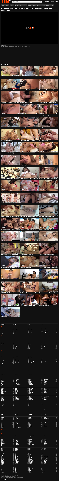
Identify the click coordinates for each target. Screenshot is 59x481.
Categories (47, 1)
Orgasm (2, 436)
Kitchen (30, 414)
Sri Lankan (45, 460)
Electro (45, 374)
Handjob (12, 5)
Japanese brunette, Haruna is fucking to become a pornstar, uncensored (10, 165)
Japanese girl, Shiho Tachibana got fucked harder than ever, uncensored (10, 254)
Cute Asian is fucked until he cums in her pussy (46, 153)
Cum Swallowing (46, 361)
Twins (30, 472)
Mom (16, 426)
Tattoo (16, 467)
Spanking (30, 459)
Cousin (16, 359)
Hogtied (2, 398)
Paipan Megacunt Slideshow (43, 140)
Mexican (2, 425)
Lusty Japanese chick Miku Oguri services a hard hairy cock (10, 191)
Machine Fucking (46, 422)
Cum (16, 361)
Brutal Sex (31, 347)
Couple (2, 359)
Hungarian (45, 399)
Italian (16, 405)
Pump (45, 444)
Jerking (29, 5)
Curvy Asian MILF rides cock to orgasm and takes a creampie (29, 216)
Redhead (16, 448)
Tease (2, 468)
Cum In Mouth (31, 361)
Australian (31, 332)
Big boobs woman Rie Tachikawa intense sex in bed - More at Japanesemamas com (48, 89)
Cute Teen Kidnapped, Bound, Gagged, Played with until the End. (10, 267)
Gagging (2, 388)
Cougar (45, 358)
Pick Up (16, 441)
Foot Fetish (17, 383)
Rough (30, 449)
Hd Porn (4, 479)
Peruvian (45, 440)
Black (30, 343)
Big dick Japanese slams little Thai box (7, 140)
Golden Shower (3, 391)
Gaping (45, 388)
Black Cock (45, 343)
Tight (2, 470)
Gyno (30, 393)
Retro (30, 448)
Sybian (2, 464)
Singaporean (46, 456)
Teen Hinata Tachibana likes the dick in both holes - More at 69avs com (10, 115)
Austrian (45, 332)
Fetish (16, 381)
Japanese (25, 46)
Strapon (45, 461)
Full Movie (31, 384)
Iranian (30, 404)
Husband (2, 400)
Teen (13, 46)
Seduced (16, 454)
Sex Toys (2, 455)
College (2, 357)
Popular (52, 1)
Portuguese (3, 443)
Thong (16, 469)
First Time (2, 382)
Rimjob (2, 449)
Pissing (45, 441)
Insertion (30, 403)
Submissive (31, 462)
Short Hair (16, 456)
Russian (16, 450)
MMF (16, 422)
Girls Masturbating (46, 389)
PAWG (2, 439)
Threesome (31, 469)
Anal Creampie (17, 329)
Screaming (45, 453)
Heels (52, 5)
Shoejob (45, 455)
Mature (3, 5)
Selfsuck (30, 454)
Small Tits (45, 457)
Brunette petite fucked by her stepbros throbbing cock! (28, 191)
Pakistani (30, 439)
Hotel (44, 398)
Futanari (2, 385)
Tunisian (2, 472)
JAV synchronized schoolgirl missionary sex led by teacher (10, 178)
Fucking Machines (18, 384)
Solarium (16, 458)
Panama (45, 439)
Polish (16, 442)
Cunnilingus (31, 362)
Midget (16, 425)
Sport (2, 460)
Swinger (30, 463)
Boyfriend (16, 346)
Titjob (16, 470)
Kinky (2, 414)
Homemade (17, 398)
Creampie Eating (17, 360)
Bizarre (16, 343)
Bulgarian (2, 348)
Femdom (2, 381)
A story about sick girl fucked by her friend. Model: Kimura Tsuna (10, 102)
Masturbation (3, 424)
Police (2, 442)
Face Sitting (17, 379)
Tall (1, 467)
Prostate (30, 443)
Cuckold (2, 361)
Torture (16, 471)
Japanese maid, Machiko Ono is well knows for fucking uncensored (48, 102)
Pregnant (16, 443)
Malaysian (16, 423)
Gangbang (31, 388)
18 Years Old (3, 324)
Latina (30, 417)
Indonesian (17, 403)
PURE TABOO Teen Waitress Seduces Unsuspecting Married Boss (48, 267)
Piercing (30, 441)
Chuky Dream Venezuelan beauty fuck (45, 229)
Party (30, 440)
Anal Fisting (31, 329)
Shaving (30, 455)
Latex (16, 417)
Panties (2, 440)
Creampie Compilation (4, 360)
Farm (2, 380)
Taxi (30, 467)
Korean (45, 414)
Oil (15, 435)
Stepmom (2, 461)
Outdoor (45, 436)
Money (25, 5)
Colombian (17, 357)
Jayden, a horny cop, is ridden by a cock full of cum (28, 229)
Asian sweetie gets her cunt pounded (26, 102)
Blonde (2, 344)
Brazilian (30, 346)
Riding (45, 448)
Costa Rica (31, 358)
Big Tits (29, 46)
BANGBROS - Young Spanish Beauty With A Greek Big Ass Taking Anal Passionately (10, 292)
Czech (2, 363)
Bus (15, 348)
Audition (2, 332)
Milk (44, 425)
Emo (1, 375)
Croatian (30, 360)
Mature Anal (31, 424)
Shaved (16, 455)
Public (2, 444)
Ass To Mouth (46, 331)
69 (29, 324)
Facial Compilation (46, 379)
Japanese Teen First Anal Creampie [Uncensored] (27, 127)
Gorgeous (16, 391)
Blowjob (16, 344)
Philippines (2, 441)
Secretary (2, 454)
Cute (44, 362)
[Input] (27, 2)
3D (15, 324)
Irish (44, 404)
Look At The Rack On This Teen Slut (25, 153)
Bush (30, 348)
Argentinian (17, 330)
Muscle (2, 427)
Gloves (45, 390)
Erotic (16, 375)
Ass (15, 331)
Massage (45, 423)
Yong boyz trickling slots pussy (44, 305)
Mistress (2, 426)
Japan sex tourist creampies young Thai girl (27, 267)
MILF (1, 422)
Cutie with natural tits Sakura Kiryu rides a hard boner (28, 165)
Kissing (16, 414)
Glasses (16, 390)
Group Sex (31, 392)
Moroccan (45, 426)
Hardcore (16, 46)
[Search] (40, 1)
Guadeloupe (45, 392)
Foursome (45, 383)
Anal (1, 329)
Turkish (16, 472)
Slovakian (16, 457)
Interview (16, 404)
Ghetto (16, 389)
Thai (1, 469)
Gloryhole (30, 390)
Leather (2, 418)
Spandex (2, 459)
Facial (30, 379)
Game (16, 388)
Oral (44, 435)
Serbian (45, 454)
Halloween (16, 396)
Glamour (2, 390)
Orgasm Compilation (18, 436)
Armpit (45, 330)
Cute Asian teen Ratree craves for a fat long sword (28, 140)
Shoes (2, 456)
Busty (45, 348)
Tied (44, 469)
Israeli (2, 405)
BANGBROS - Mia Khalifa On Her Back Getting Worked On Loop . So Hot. (29, 115)
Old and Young (31, 435)
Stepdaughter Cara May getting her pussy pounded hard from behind (10, 305)
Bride (44, 346)
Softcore (2, 458)
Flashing (30, 382)
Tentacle (45, 468)
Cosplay (16, 358)
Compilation (31, 357)
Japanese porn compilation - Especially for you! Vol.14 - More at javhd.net (10, 216)
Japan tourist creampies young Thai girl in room (46, 191)
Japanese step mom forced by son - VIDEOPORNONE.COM (48, 115)
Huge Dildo (17, 399)
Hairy (2, 396)
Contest (2, 358)
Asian (22, 46)
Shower (30, 456)
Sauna (30, 453)
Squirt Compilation (32, 460)
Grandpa (45, 391)
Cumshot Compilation (45, 5)
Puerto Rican (17, 444)
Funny (45, 384)
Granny (2, 392)
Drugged (16, 5)
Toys (30, 471)
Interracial (2, 404)
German (2, 389)
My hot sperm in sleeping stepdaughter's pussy (46, 216)
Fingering (45, 381)
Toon (44, 470)
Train (44, 471)
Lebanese (16, 418)
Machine (30, 422)
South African (46, 458)
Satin (16, 453)
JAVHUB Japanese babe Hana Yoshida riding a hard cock (29, 178)
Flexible (45, 382)
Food (1, 383)
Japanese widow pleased (5, 127)
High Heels (45, 397)
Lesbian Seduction (46, 418)
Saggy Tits (2, 453)
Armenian (30, 330)
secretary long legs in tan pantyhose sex (26, 254)
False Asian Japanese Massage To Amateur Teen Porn (47, 254)
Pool (30, 442)
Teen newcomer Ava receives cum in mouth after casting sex (10, 229)
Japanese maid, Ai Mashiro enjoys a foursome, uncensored (29, 89)
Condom (45, 357)
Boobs (2, 345)
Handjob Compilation (47, 396)
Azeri (2, 333)
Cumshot (2, 362)
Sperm (45, 459)
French (2, 384)
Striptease (2, 462)
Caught (7, 5)
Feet (44, 380)
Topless (2, 471)
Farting (16, 380)
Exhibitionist (17, 376)
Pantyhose (16, 440)
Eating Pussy (3, 374)
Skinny (2, 457)
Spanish (16, 459)
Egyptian (30, 374)
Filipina (30, 381)
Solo (30, 458)
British (2, 347)
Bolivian (30, 344)
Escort (30, 375)
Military (30, 425)
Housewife (2, 399)
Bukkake (45, 347)
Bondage (45, 344)
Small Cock (31, 457)
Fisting (16, 382)
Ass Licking (31, 331)
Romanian (16, 449)
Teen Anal (31, 468)
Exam (2, 376)
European (45, 375)
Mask (30, 423)
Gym (16, 393)
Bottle (45, 345)
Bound (2, 346)
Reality (2, 448)
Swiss (45, 463)
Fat (29, 380)
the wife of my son (42, 127)
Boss (30, 345)
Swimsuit (16, 463)
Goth (30, 391)
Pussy (2, 445)
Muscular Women (18, 427)
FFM (1, 379)
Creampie (45, 359)
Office (2, 435)
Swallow (45, 462)
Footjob (30, 383)
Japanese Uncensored (36, 5)
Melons (45, 424)
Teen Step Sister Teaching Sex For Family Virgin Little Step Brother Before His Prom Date (10, 153)
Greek (16, 392)
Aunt (16, 332)
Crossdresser (46, 360)
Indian (2, 403)
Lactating (2, 417)
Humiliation (31, 399)
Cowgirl (30, 359)
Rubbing (2, 450)
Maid (1, 423)
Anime (45, 329)
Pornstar (45, 442)
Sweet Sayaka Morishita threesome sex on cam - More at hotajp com (29, 292)
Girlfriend (30, 389)
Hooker (30, 398)
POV (16, 439)
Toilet (30, 470)
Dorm (21, 5)
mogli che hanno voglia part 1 (44, 165)
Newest (56, 1)
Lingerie (2, 419)
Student (16, 462)
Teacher (45, 467)
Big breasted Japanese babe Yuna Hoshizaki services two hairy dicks (48, 178)
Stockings (31, 461)
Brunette (19, 46)
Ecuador (16, 374)
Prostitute (45, 443)
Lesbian (30, 418)
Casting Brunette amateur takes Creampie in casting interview (48, 292)
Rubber (45, 449)
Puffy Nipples (31, 444)
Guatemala (2, 393)
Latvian (45, 417)
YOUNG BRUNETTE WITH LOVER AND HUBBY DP (27, 305)
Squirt (16, 460)
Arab (1, 330)
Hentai (30, 397)
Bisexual (2, 343)
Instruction (45, 403)
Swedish (2, 463)
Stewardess (17, 461)
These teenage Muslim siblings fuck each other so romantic (10, 89)
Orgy (30, 436)
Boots (16, 345)
